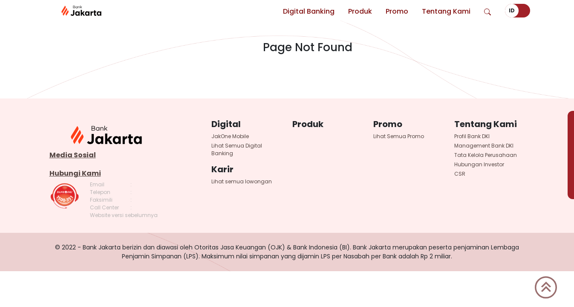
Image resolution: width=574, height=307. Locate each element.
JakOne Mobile (230, 136)
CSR (459, 173)
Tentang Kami (446, 11)
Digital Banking (309, 11)
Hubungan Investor (479, 164)
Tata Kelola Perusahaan (485, 155)
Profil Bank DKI (472, 136)
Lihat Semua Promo (398, 136)
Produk (360, 11)
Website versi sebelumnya (124, 215)
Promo (397, 11)
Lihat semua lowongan (241, 181)
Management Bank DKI (483, 145)
